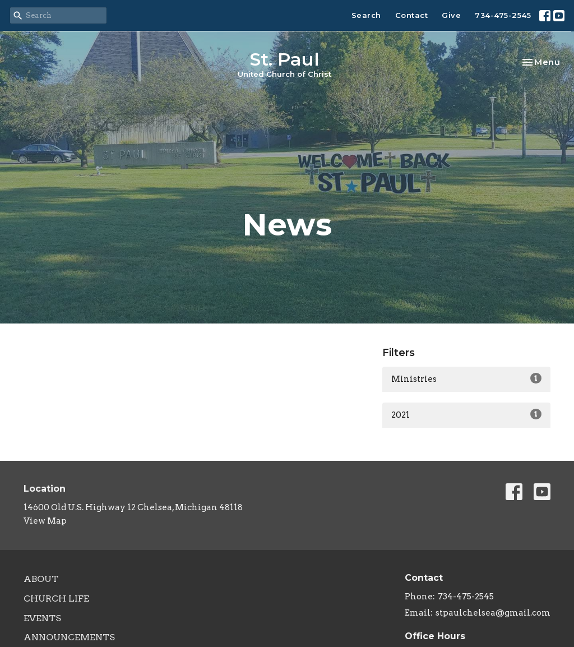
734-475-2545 (503, 15)
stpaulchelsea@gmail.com (493, 613)
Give (451, 15)
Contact (411, 15)
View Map (45, 521)
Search (366, 15)
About (41, 579)
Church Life (56, 598)
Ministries (466, 378)
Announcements (69, 637)
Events (42, 618)
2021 (466, 414)
